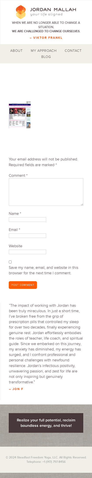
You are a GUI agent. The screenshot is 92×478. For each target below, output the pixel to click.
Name (15, 213)
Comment (18, 175)
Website (15, 246)
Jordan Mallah (46, 12)
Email (14, 229)
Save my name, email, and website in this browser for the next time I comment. (43, 270)
